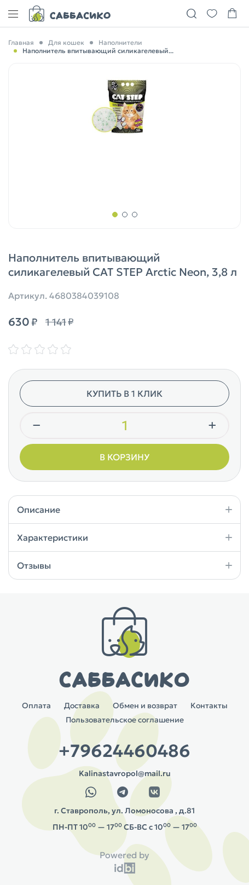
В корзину (124, 457)
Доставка (82, 705)
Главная (21, 42)
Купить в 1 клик (124, 393)
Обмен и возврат (145, 705)
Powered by (124, 854)
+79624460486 (124, 751)
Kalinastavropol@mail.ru (125, 773)
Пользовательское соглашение (125, 720)
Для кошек (66, 42)
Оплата (36, 705)
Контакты (209, 705)
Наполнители (120, 42)
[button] (115, 214)
